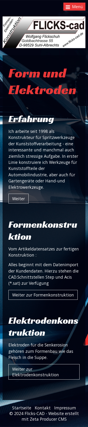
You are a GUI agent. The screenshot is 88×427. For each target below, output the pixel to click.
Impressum (65, 408)
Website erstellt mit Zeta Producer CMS (50, 416)
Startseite (21, 408)
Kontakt (43, 408)
